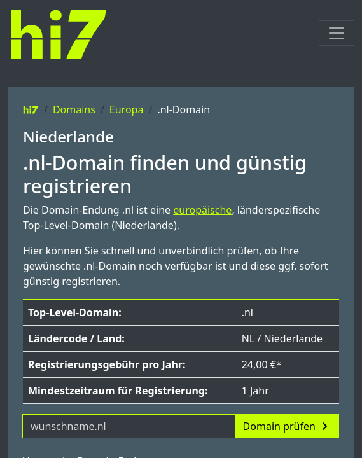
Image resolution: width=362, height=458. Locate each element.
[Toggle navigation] (336, 33)
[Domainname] (128, 426)
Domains (74, 109)
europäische (202, 210)
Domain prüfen (287, 426)
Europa (126, 109)
